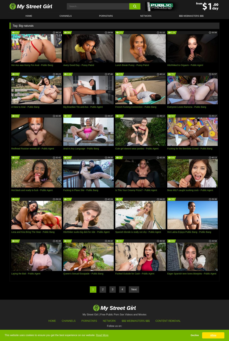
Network (146, 16)
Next (134, 289)
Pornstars (106, 16)
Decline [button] (195, 335)
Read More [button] (102, 335)
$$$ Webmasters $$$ (136, 321)
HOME (28, 16)
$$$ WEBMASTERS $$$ (191, 16)
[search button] (134, 6)
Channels (69, 321)
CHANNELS (66, 16)
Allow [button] (213, 335)
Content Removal (168, 321)
